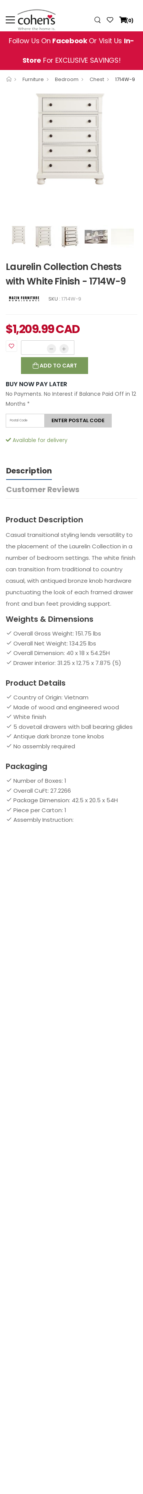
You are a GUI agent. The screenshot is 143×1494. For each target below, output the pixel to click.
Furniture (33, 79)
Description (29, 470)
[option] (71, 139)
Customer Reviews (42, 489)
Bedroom (67, 79)
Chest (97, 79)
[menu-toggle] (10, 19)
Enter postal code (77, 420)
